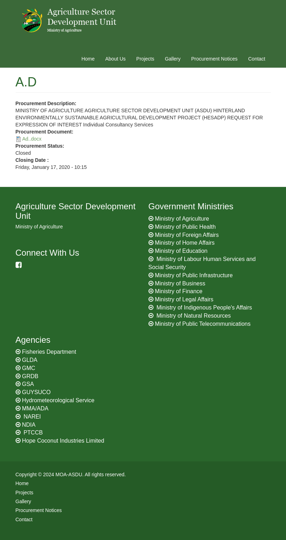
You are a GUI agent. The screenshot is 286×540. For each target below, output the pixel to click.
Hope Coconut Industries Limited (63, 441)
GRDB (30, 376)
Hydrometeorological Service (58, 400)
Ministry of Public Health (185, 227)
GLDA (30, 360)
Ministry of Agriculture (182, 219)
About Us (115, 59)
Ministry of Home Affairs (185, 243)
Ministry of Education (181, 251)
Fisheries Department (49, 352)
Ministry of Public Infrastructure (194, 275)
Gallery (172, 59)
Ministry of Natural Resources (193, 316)
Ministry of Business (180, 283)
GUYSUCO (36, 392)
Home (88, 59)
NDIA (28, 425)
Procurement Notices (214, 59)
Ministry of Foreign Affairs (187, 235)
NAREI (31, 417)
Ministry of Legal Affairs (184, 299)
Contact (256, 59)
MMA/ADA (35, 408)
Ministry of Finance (178, 291)
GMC (28, 368)
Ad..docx (31, 139)
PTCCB (32, 433)
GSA (28, 384)
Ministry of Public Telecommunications (203, 324)
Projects (145, 59)
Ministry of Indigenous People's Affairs (204, 308)
